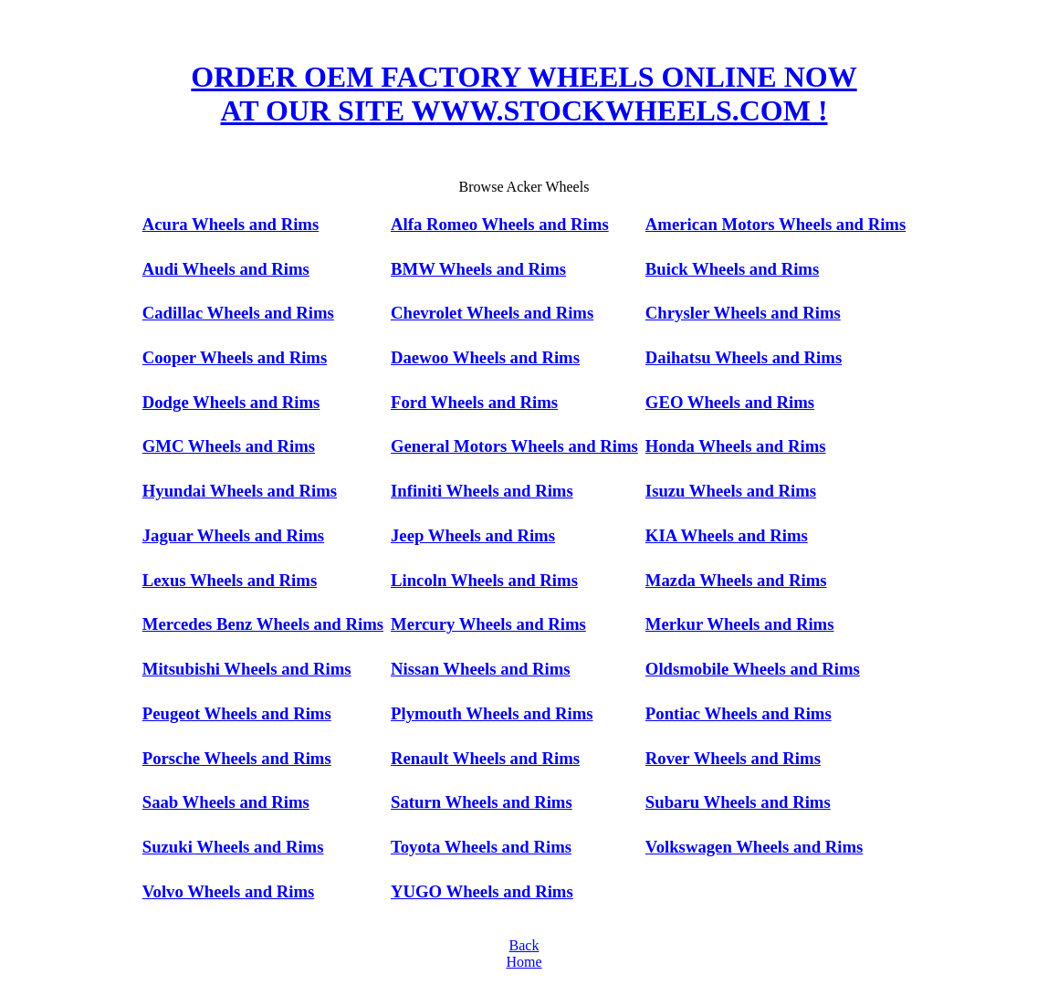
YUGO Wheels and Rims (482, 891)
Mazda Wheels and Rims (736, 580)
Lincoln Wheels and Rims (484, 580)
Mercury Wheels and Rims (488, 624)
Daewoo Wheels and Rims (485, 357)
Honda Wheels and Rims (735, 446)
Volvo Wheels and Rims (228, 891)
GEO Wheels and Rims (729, 402)
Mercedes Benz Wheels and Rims (262, 624)
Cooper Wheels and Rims (234, 357)
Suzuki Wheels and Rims (233, 846)
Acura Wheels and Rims (230, 224)
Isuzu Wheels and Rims (730, 490)
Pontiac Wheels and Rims (738, 713)
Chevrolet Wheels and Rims (492, 312)
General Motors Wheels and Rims (514, 446)
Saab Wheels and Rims (225, 802)
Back (524, 945)
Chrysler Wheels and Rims (743, 312)
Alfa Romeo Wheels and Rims (500, 224)
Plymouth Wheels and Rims (492, 713)
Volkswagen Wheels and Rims (754, 846)
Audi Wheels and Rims (225, 268)
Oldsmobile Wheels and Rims (752, 668)
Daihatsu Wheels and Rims (743, 357)
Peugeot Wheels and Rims (236, 713)
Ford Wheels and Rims (474, 402)
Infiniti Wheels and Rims (482, 490)
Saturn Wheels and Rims (481, 802)
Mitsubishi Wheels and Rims (246, 668)
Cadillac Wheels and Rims (238, 312)
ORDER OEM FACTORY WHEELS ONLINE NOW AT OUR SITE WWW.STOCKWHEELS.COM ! (523, 93)
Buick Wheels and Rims (732, 268)
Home (523, 961)
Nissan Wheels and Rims (481, 668)
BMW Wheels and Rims (478, 268)
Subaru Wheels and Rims (738, 802)
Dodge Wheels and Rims (231, 402)
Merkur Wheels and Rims (739, 624)
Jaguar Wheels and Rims (233, 535)
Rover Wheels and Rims (733, 758)
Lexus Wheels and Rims (229, 580)
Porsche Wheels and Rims (236, 758)
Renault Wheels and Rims (485, 758)
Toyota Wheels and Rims (481, 846)
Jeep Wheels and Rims (473, 535)
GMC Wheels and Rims (228, 446)
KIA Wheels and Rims (726, 535)
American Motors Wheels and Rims (775, 224)
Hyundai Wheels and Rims (239, 490)
